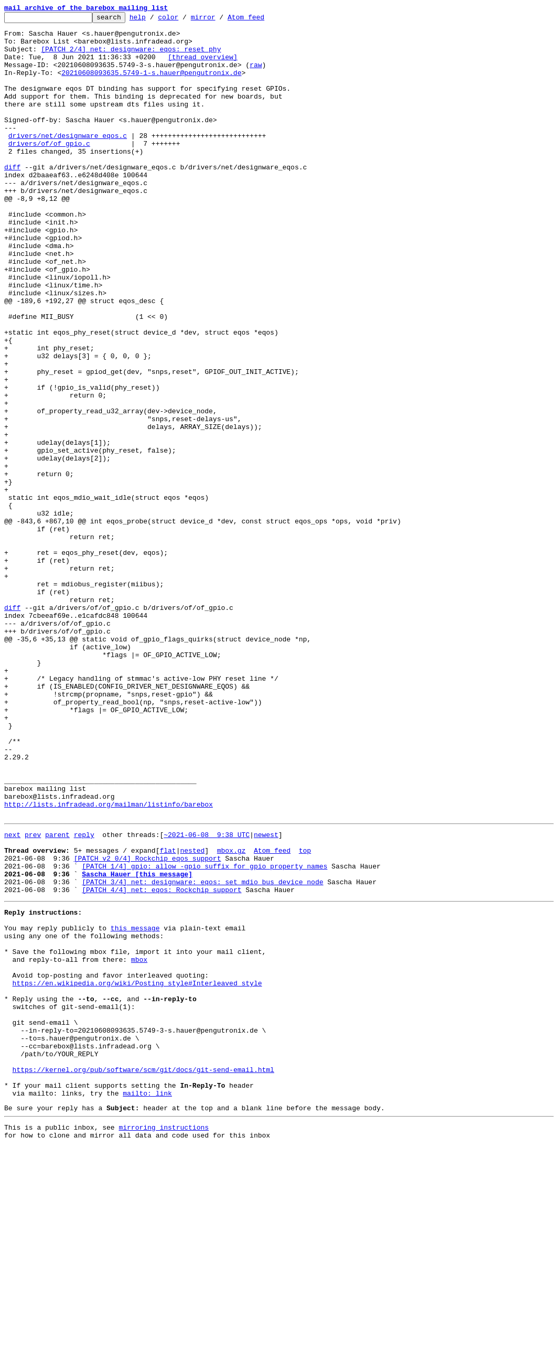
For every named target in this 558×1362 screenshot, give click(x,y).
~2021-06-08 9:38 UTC (207, 996)
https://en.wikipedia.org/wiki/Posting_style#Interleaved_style (137, 1171)
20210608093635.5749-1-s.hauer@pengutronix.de (151, 85)
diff (12, 198)
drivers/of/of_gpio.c (49, 170)
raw (256, 75)
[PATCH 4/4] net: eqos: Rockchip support (161, 1062)
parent (57, 996)
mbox (139, 1143)
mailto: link (147, 1304)
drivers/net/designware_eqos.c (67, 160)
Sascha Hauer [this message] (137, 1043)
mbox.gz (231, 1015)
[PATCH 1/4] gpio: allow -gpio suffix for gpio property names (204, 1034)
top (305, 1015)
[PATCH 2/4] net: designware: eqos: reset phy (131, 56)
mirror (219, 20)
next (12, 996)
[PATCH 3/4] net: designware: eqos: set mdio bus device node (202, 1053)
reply (84, 996)
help (154, 20)
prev (33, 996)
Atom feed (262, 20)
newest (266, 996)
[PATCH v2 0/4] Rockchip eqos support (147, 1024)
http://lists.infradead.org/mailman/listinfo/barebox (108, 963)
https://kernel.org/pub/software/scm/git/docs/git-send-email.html (143, 1275)
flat (167, 1015)
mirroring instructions (164, 1341)
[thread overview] (203, 66)
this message (135, 1105)
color (184, 20)
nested (192, 1015)
